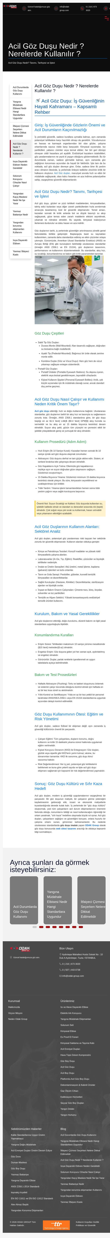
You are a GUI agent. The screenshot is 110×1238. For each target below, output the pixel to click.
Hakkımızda (14, 1007)
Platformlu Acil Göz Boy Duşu (75, 1079)
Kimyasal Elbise (68, 1031)
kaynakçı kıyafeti (19, 1192)
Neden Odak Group (17, 1019)
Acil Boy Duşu (67, 1073)
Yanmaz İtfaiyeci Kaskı (21, 253)
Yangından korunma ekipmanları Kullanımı (18, 227)
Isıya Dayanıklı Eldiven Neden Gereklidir (20, 164)
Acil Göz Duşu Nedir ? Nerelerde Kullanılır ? (20, 149)
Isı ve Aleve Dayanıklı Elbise (74, 1007)
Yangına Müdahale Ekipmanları (76, 1019)
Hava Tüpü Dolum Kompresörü (76, 1055)
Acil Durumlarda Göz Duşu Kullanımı (21, 90)
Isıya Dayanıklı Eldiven (20, 242)
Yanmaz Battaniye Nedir (20, 213)
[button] (35, 927)
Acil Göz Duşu (67, 1067)
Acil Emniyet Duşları (70, 1049)
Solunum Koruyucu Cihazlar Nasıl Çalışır (20, 181)
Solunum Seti (67, 1025)
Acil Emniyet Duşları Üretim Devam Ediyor (31, 1150)
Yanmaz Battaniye (20, 1174)
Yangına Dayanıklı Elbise (23, 1180)
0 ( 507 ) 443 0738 (69, 970)
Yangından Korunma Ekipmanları (27, 1210)
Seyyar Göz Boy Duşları (72, 1103)
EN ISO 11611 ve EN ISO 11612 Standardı (32, 1198)
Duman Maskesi (19, 1162)
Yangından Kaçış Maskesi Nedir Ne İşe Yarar (20, 198)
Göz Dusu (16, 1156)
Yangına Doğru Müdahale (23, 1144)
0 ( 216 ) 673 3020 (69, 964)
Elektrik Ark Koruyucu (71, 1013)
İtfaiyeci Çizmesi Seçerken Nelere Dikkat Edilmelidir (21, 131)
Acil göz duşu (42, 411)
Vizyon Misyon (15, 1013)
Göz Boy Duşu (68, 1061)
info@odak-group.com (71, 976)
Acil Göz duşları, (62, 173)
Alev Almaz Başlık (19, 1204)
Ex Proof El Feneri (69, 1037)
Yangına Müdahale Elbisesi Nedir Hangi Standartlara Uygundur (19, 110)
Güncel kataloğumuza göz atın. (26, 957)
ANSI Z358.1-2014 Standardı (25, 1186)
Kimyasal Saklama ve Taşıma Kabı (77, 1043)
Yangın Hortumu (68, 1115)
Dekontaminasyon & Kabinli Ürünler (78, 1085)
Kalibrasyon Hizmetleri (71, 1097)
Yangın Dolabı (67, 1109)
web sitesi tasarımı (66, 828)
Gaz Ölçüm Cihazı (69, 1091)
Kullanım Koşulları (84, 1222)
